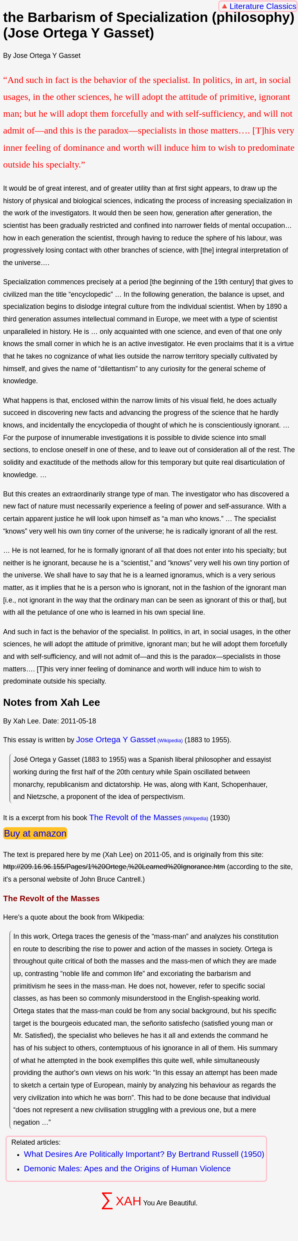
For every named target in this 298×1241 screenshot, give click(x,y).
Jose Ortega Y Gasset (116, 739)
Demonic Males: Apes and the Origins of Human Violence (127, 1168)
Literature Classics (263, 6)
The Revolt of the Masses (135, 817)
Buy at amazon (35, 833)
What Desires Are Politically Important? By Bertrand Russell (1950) (144, 1153)
